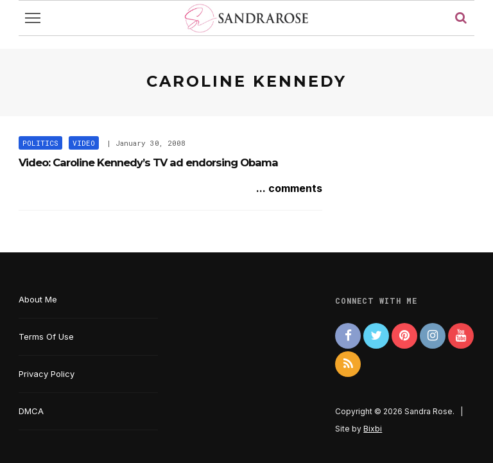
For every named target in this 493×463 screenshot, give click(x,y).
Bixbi (372, 428)
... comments (289, 188)
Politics (40, 143)
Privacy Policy (46, 374)
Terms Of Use (46, 336)
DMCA (31, 411)
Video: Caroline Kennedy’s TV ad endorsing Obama (148, 162)
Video (84, 143)
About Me (38, 299)
